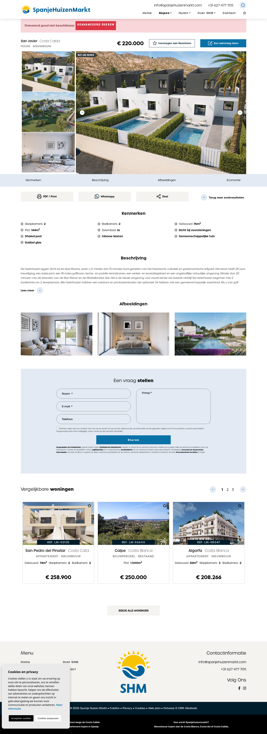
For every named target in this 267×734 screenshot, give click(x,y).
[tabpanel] (58, 543)
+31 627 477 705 (220, 5)
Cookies (140, 708)
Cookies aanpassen (48, 718)
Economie (234, 180)
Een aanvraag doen (223, 43)
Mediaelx (191, 708)
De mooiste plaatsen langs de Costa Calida (76, 722)
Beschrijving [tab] (100, 180)
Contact (229, 13)
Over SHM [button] (205, 13)
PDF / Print (47, 196)
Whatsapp (105, 196)
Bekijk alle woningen (134, 610)
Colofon (115, 708)
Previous (82, 112)
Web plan (154, 708)
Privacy (127, 708)
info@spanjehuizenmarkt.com (178, 5)
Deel (162, 196)
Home (147, 13)
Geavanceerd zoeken (95, 24)
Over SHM (71, 662)
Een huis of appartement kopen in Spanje (76, 726)
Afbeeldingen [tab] (167, 180)
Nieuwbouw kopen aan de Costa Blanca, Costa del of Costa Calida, (191, 726)
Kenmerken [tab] (33, 180)
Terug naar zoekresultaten (222, 197)
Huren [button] (183, 13)
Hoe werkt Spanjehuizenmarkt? (191, 722)
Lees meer (27, 290)
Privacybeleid (178, 428)
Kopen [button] (164, 13)
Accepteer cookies (21, 718)
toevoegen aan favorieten (172, 43)
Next (240, 112)
